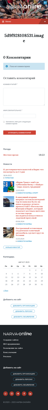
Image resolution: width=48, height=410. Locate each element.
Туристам (9, 178)
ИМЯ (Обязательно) (12, 110)
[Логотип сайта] (24, 9)
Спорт (35, 193)
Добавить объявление (24, 317)
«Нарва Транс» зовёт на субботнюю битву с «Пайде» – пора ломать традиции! (29, 184)
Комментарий (10, 84)
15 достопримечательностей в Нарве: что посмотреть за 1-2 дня (23, 170)
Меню (24, 21)
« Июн (5, 290)
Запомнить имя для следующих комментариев (18, 123)
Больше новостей (13, 247)
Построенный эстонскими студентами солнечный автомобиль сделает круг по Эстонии (30, 231)
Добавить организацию (24, 306)
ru (45, 3)
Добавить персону (24, 311)
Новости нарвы (24, 193)
